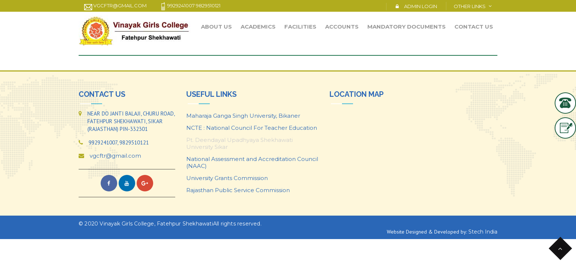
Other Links (470, 6)
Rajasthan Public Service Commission (238, 190)
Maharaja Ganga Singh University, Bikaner (243, 115)
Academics (258, 26)
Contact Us (473, 26)
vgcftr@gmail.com (115, 6)
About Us (216, 26)
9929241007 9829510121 (189, 6)
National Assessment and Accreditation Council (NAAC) (252, 162)
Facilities (300, 26)
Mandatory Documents (406, 26)
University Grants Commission (227, 178)
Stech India (482, 231)
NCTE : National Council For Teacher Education (251, 127)
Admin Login (420, 6)
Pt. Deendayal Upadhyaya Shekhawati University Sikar (239, 143)
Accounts (342, 26)
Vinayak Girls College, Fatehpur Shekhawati (156, 223)
